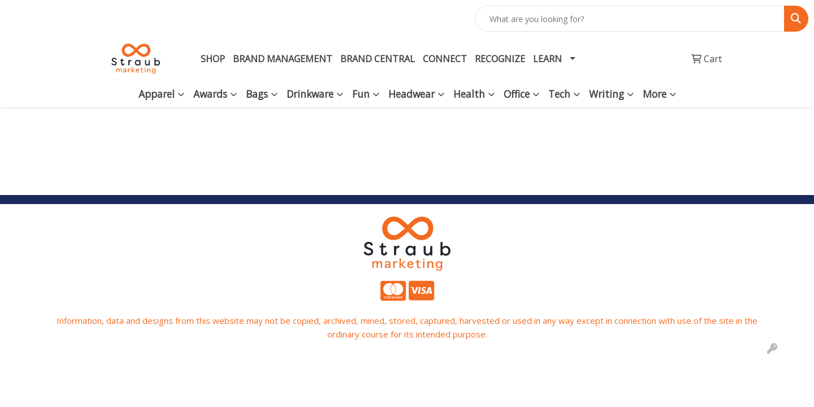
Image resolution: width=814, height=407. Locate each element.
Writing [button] (606, 94)
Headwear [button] (411, 94)
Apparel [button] (156, 94)
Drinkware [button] (310, 94)
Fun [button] (361, 94)
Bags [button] (257, 94)
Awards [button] (210, 94)
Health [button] (469, 94)
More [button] (654, 94)
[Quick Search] (630, 19)
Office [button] (517, 94)
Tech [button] (559, 94)
